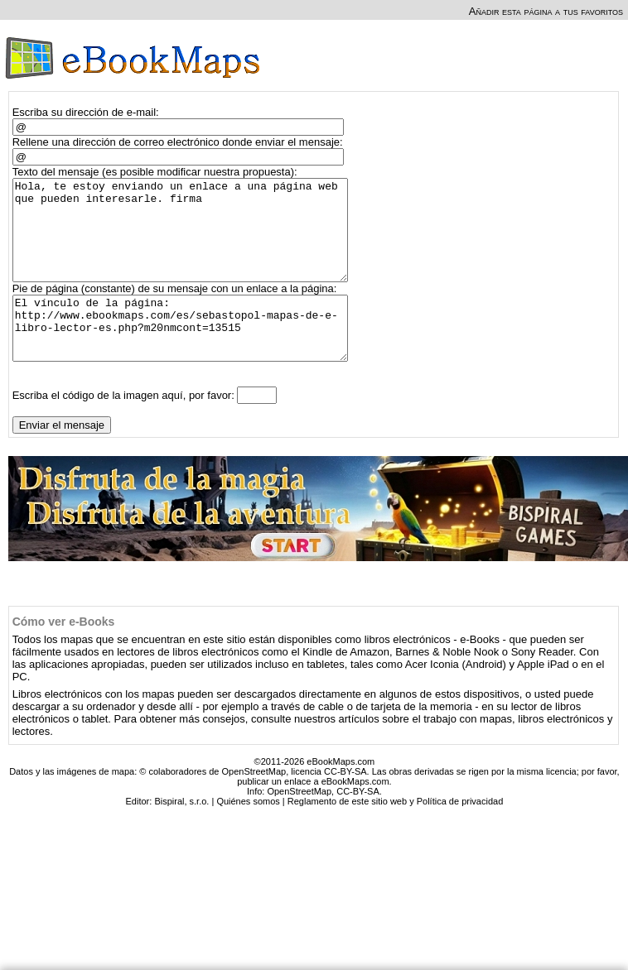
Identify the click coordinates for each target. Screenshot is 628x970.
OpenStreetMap (299, 823)
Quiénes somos (247, 833)
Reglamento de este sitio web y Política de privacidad (395, 833)
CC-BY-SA (357, 823)
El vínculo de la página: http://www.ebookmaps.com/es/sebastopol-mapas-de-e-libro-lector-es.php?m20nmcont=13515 (187, 354)
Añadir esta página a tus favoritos (546, 11)
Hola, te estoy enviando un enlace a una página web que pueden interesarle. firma (187, 240)
